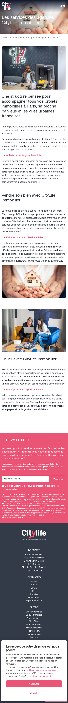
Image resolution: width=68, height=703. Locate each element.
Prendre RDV (34, 631)
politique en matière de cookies (42, 670)
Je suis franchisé (34, 615)
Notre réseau (34, 597)
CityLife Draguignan (34, 564)
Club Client (34, 621)
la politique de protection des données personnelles (32, 487)
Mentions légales (34, 627)
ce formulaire (46, 510)
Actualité (34, 594)
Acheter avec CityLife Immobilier (24, 155)
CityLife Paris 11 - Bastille (34, 567)
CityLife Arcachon (34, 570)
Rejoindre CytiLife (34, 600)
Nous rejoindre (34, 618)
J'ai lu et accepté (32, 487)
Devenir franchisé (34, 611)
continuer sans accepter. (41, 676)
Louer (34, 584)
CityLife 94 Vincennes (34, 554)
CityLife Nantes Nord (34, 557)
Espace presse (34, 634)
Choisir (34, 693)
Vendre (34, 588)
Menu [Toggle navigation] (61, 6)
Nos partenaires (34, 624)
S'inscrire (58, 479)
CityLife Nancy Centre (34, 561)
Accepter (34, 683)
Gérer (34, 591)
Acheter (34, 581)
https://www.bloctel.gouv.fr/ (12, 517)
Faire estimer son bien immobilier (25, 237)
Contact (34, 637)
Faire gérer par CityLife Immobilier (25, 389)
